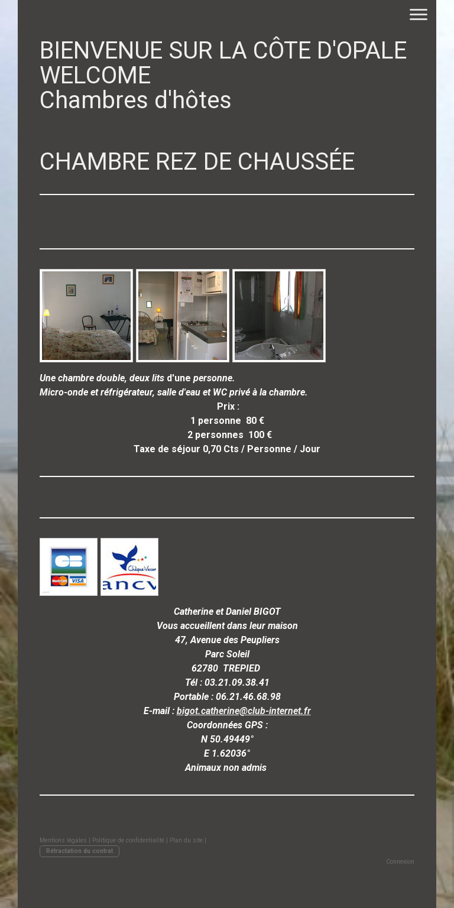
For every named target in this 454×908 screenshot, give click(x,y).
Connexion (400, 861)
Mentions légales (63, 840)
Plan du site (186, 840)
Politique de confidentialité (128, 840)
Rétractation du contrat (79, 851)
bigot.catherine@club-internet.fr (244, 710)
